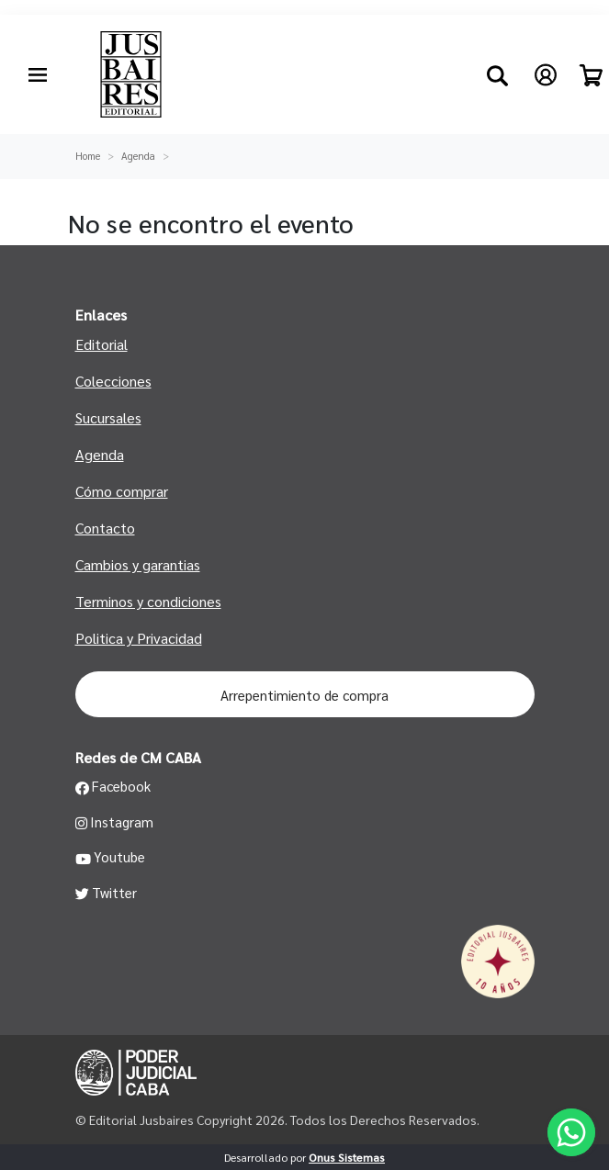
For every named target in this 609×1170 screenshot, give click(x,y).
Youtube (110, 857)
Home (87, 156)
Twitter (106, 892)
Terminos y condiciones (148, 601)
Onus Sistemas (347, 1157)
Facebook (113, 786)
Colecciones (113, 380)
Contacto (105, 527)
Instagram (114, 822)
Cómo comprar (121, 491)
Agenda (138, 156)
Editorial (101, 344)
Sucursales (108, 417)
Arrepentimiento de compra (304, 694)
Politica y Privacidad (138, 637)
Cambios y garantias (137, 564)
